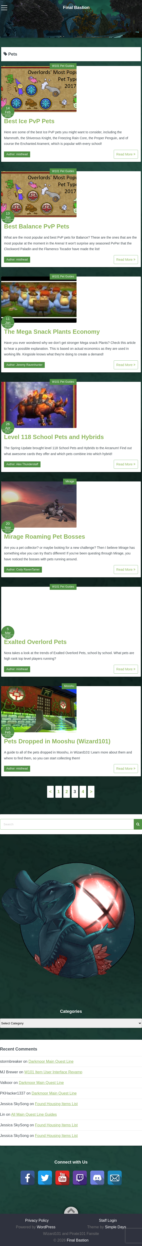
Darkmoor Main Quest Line (50, 1061)
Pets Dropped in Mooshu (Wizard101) (57, 741)
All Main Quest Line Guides (34, 1114)
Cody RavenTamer (28, 569)
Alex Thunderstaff (27, 464)
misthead (22, 154)
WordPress (46, 1227)
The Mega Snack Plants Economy (52, 331)
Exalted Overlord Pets (35, 642)
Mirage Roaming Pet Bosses (44, 536)
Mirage (69, 481)
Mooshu (69, 686)
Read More (125, 154)
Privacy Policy (37, 1220)
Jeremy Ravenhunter (29, 364)
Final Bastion (76, 7)
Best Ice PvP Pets (29, 121)
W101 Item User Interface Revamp (53, 1072)
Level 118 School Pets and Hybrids (54, 437)
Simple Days (115, 1227)
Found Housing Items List (56, 1104)
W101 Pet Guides (63, 66)
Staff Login (108, 1220)
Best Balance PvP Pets (36, 226)
